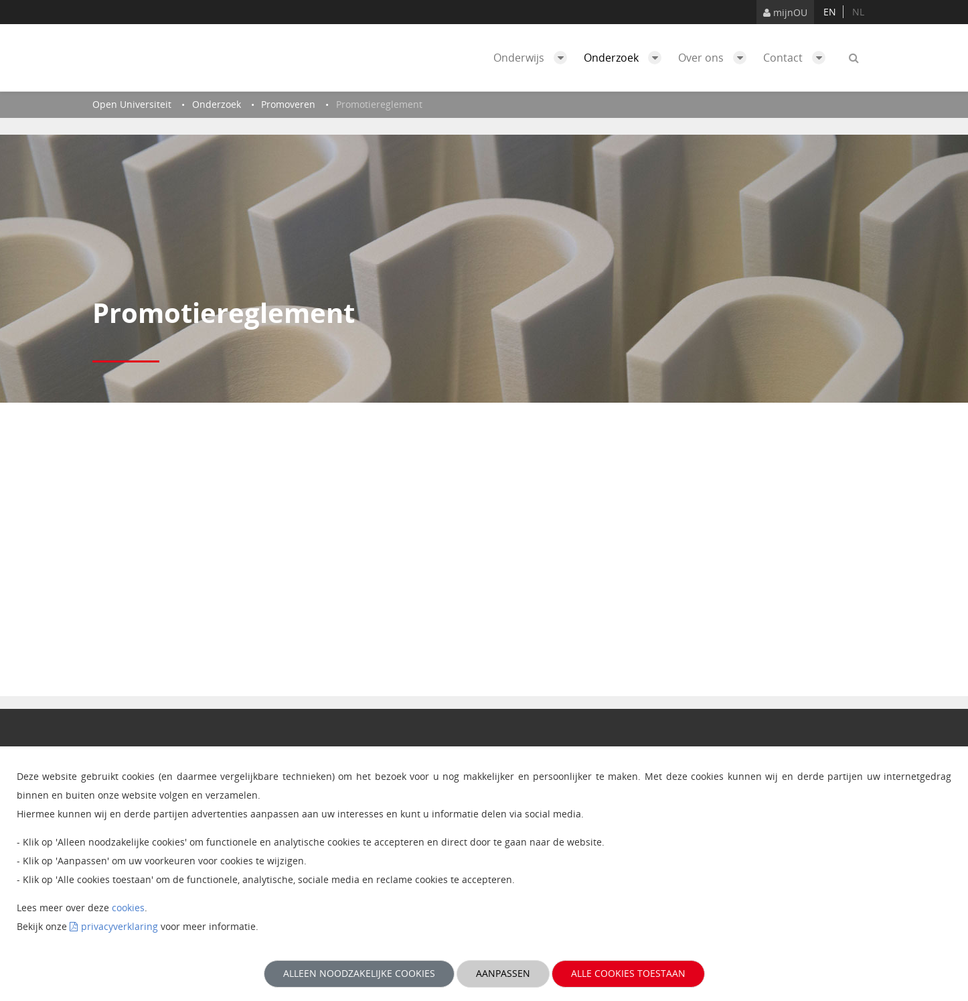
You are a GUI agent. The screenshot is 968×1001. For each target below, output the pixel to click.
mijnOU (785, 12)
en (829, 11)
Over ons (715, 57)
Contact (797, 57)
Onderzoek (626, 57)
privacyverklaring (119, 926)
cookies (128, 907)
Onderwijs (533, 57)
